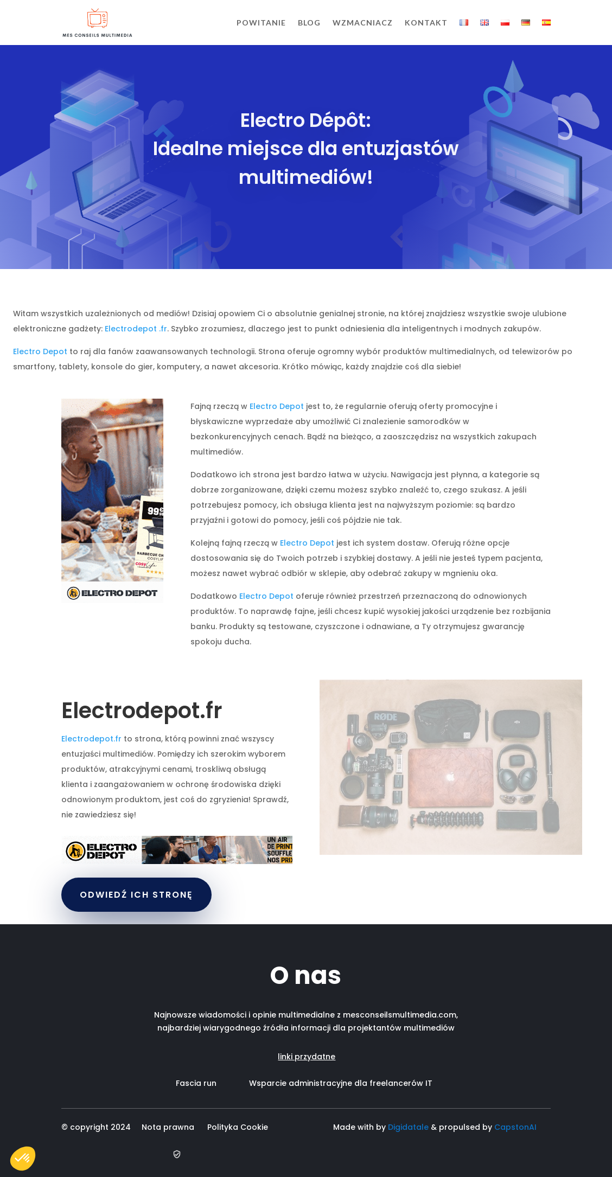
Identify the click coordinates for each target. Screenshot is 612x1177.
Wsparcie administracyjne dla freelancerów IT (340, 1083)
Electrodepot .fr (136, 328)
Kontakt (426, 22)
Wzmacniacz (363, 22)
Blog (309, 22)
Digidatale (408, 1127)
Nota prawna (168, 1127)
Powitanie (261, 22)
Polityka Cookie (239, 1127)
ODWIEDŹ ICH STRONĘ (136, 894)
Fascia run (212, 1083)
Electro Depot (40, 351)
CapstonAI (515, 1127)
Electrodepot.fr (91, 738)
